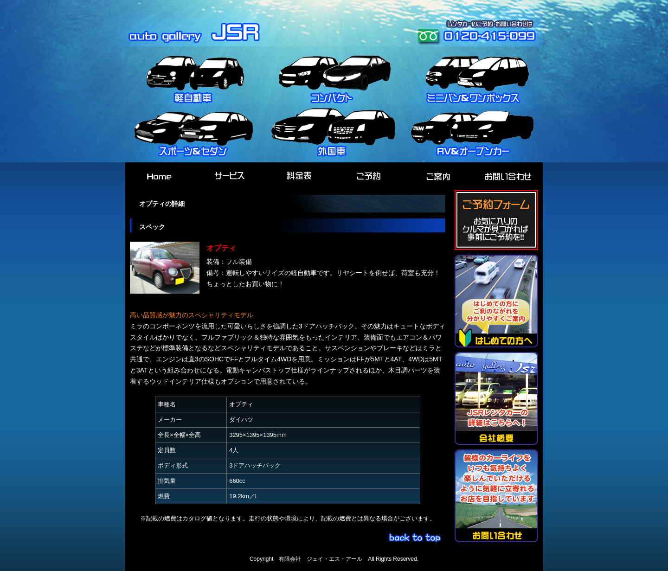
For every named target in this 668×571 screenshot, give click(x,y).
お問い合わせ (508, 176)
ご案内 (438, 176)
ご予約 (369, 176)
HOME (160, 176)
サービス (229, 176)
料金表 (299, 176)
